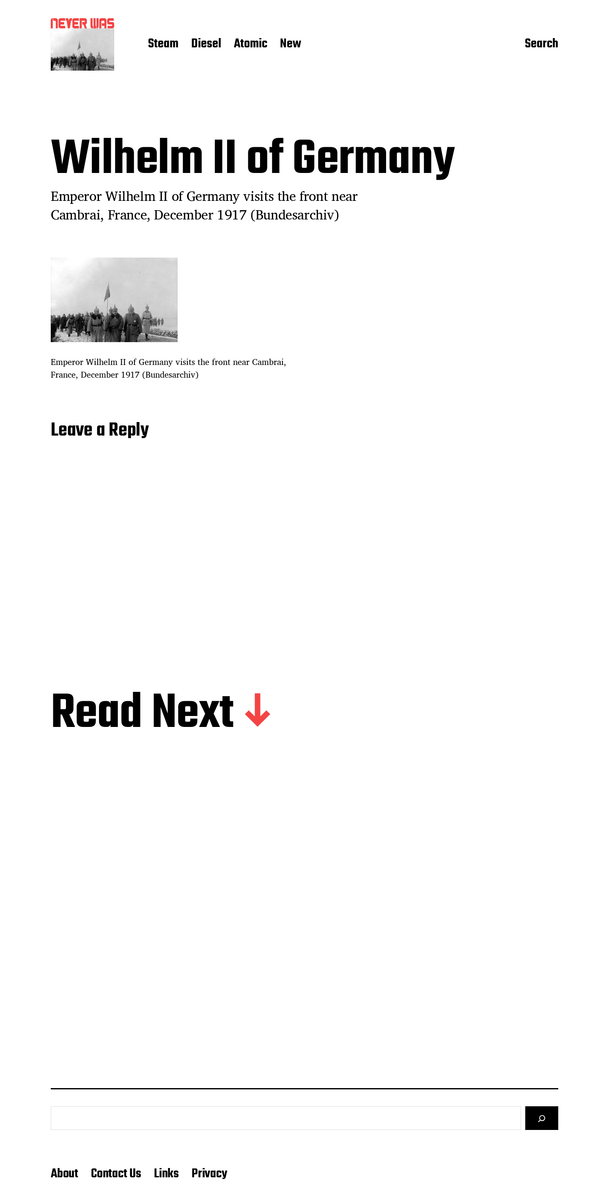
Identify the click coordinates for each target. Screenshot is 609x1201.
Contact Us (116, 1174)
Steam (163, 44)
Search (541, 44)
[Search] (541, 1118)
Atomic (250, 44)
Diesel (206, 44)
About (64, 1174)
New (290, 44)
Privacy (209, 1174)
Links (166, 1174)
